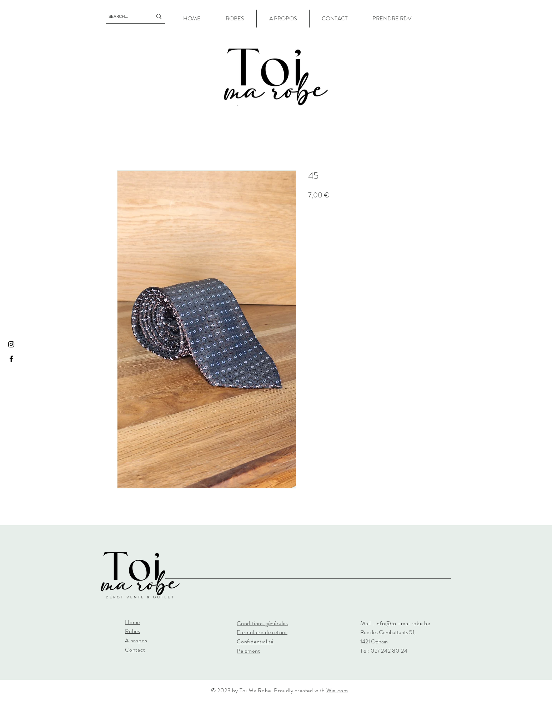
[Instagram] (11, 344)
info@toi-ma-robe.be (403, 623)
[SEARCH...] (125, 16)
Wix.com (337, 690)
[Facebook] (11, 359)
